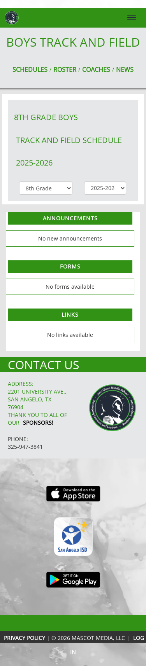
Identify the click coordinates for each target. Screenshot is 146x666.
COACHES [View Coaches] (96, 69)
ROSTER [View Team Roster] (64, 69)
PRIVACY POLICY (24, 638)
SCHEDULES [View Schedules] (29, 69)
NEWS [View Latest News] (125, 69)
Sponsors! (38, 422)
